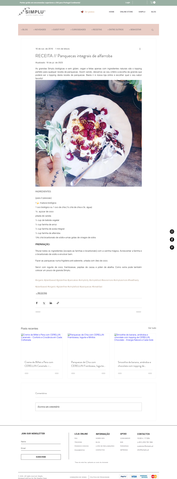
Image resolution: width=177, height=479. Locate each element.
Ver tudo (152, 328)
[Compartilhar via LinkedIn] (50, 303)
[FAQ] (84, 438)
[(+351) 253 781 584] (146, 442)
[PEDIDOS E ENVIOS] (84, 446)
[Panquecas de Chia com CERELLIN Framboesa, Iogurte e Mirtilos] (88, 345)
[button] (153, 2)
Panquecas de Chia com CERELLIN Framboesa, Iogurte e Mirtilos (88, 364)
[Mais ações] (140, 49)
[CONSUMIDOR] (128, 438)
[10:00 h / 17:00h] (147, 438)
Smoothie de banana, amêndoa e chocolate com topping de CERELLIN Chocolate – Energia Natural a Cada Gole (135, 364)
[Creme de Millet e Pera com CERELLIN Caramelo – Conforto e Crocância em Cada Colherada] (42, 345)
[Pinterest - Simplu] (172, 247)
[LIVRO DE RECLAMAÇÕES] (105, 446)
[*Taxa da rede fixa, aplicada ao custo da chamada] (99, 462)
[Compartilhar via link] (58, 303)
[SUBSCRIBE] (41, 457)
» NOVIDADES (40, 29)
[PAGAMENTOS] (84, 450)
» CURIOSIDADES (78, 29)
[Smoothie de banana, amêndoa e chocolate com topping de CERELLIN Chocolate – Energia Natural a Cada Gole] (135, 345)
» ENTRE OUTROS (115, 29)
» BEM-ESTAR (135, 29)
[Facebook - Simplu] (172, 239)
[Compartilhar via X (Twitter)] (43, 303)
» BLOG (24, 29)
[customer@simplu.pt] (146, 446)
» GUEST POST (58, 29)
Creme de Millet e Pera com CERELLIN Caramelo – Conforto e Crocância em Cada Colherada (41, 364)
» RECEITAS (96, 29)
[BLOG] (105, 442)
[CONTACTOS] (105, 450)
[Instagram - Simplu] (172, 231)
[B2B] (128, 442)
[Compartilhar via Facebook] (36, 303)
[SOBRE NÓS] (105, 438)
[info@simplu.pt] (146, 450)
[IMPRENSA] (128, 450)
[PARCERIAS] (128, 446)
